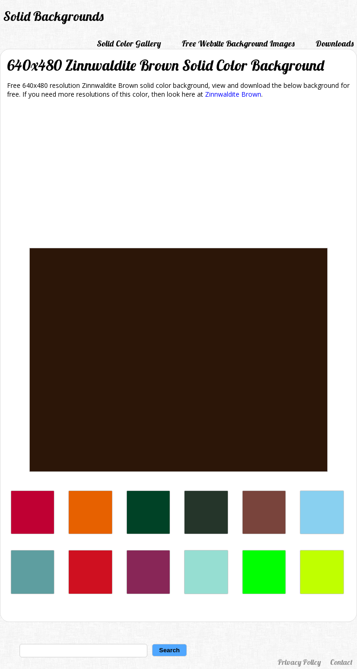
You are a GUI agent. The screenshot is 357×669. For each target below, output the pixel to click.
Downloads (335, 43)
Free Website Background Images (238, 43)
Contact (341, 662)
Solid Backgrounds (53, 16)
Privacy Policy (299, 662)
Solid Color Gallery (129, 43)
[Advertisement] (178, 175)
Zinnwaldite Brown (233, 94)
